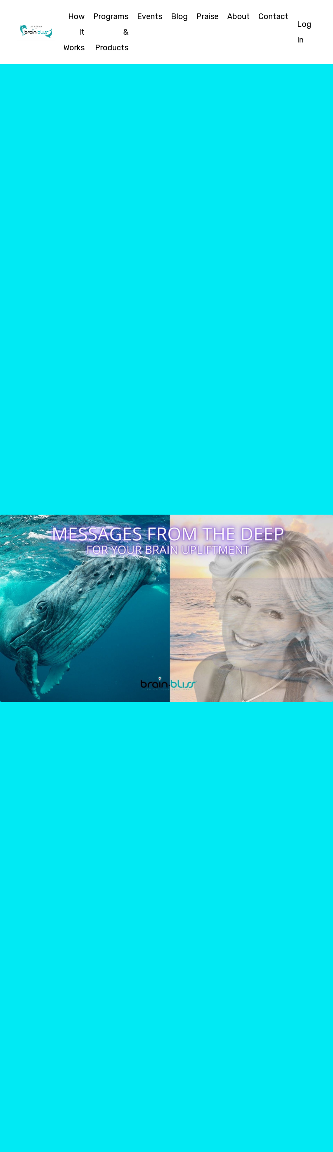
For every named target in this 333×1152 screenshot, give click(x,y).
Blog (179, 16)
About (238, 16)
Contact (273, 16)
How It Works (74, 32)
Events (149, 16)
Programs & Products (110, 32)
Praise (207, 16)
